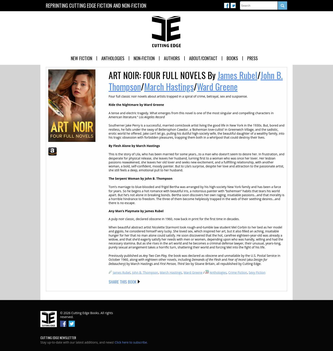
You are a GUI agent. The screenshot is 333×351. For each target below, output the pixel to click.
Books (232, 58)
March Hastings (169, 86)
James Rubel (237, 75)
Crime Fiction (237, 272)
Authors (172, 58)
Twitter (233, 5)
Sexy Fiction (257, 272)
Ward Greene (217, 86)
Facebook (226, 5)
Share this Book (122, 282)
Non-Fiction (144, 58)
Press (252, 58)
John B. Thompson (145, 272)
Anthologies (112, 58)
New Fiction (81, 58)
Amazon (52, 151)
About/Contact (203, 58)
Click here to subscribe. (131, 342)
